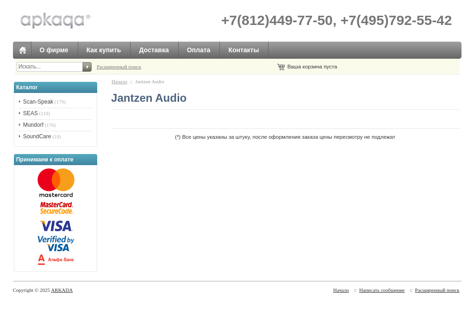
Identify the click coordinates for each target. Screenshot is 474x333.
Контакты (243, 50)
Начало (119, 81)
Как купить (104, 50)
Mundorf (33, 125)
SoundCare (37, 136)
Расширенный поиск (119, 66)
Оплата (199, 50)
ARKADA (62, 290)
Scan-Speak (38, 102)
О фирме (54, 50)
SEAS (30, 113)
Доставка (153, 50)
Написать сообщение (382, 290)
